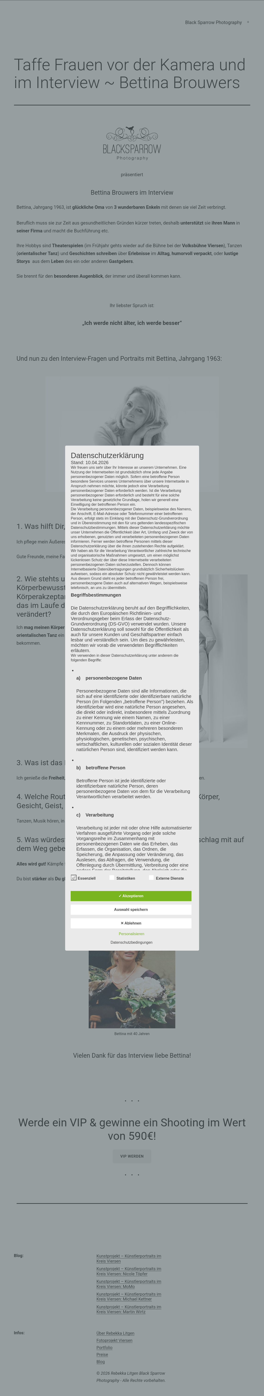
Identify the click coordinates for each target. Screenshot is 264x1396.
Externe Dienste (166, 877)
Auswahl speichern (131, 910)
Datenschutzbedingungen (131, 942)
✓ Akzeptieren (130, 896)
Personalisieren (131, 934)
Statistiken (122, 877)
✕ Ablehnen (131, 923)
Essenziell (83, 877)
